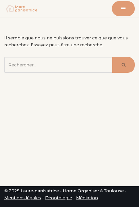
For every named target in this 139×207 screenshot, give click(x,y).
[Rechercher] (58, 65)
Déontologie (58, 197)
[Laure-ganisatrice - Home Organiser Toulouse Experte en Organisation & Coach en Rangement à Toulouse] (21, 8)
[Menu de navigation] (123, 8)
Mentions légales (22, 197)
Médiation (87, 197)
